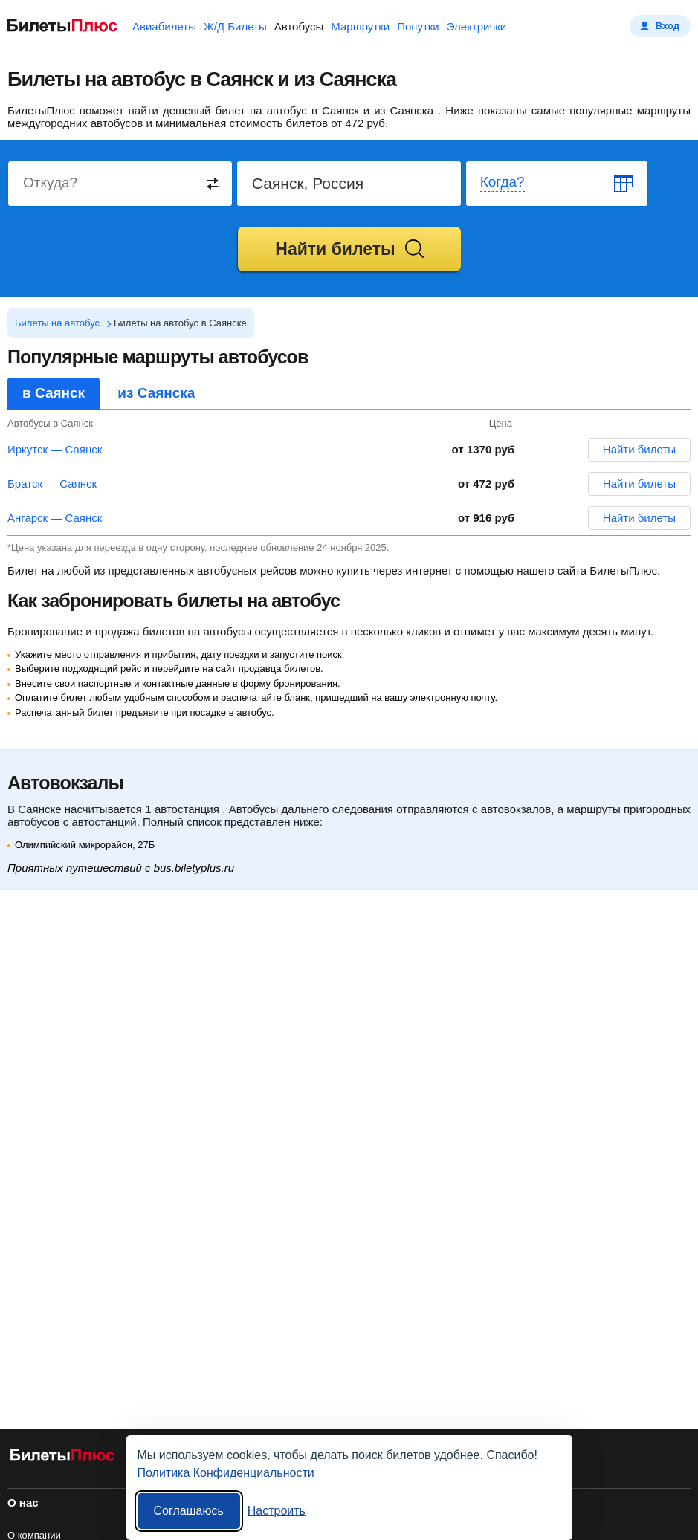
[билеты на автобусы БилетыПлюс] (62, 1457)
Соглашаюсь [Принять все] (189, 1510)
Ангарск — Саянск (54, 517)
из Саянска (156, 393)
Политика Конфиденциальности (226, 1472)
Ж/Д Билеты (235, 26)
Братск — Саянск (52, 483)
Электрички (476, 26)
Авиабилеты (164, 26)
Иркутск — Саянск (54, 449)
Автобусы (299, 26)
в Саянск (53, 393)
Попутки (418, 26)
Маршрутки (360, 26)
